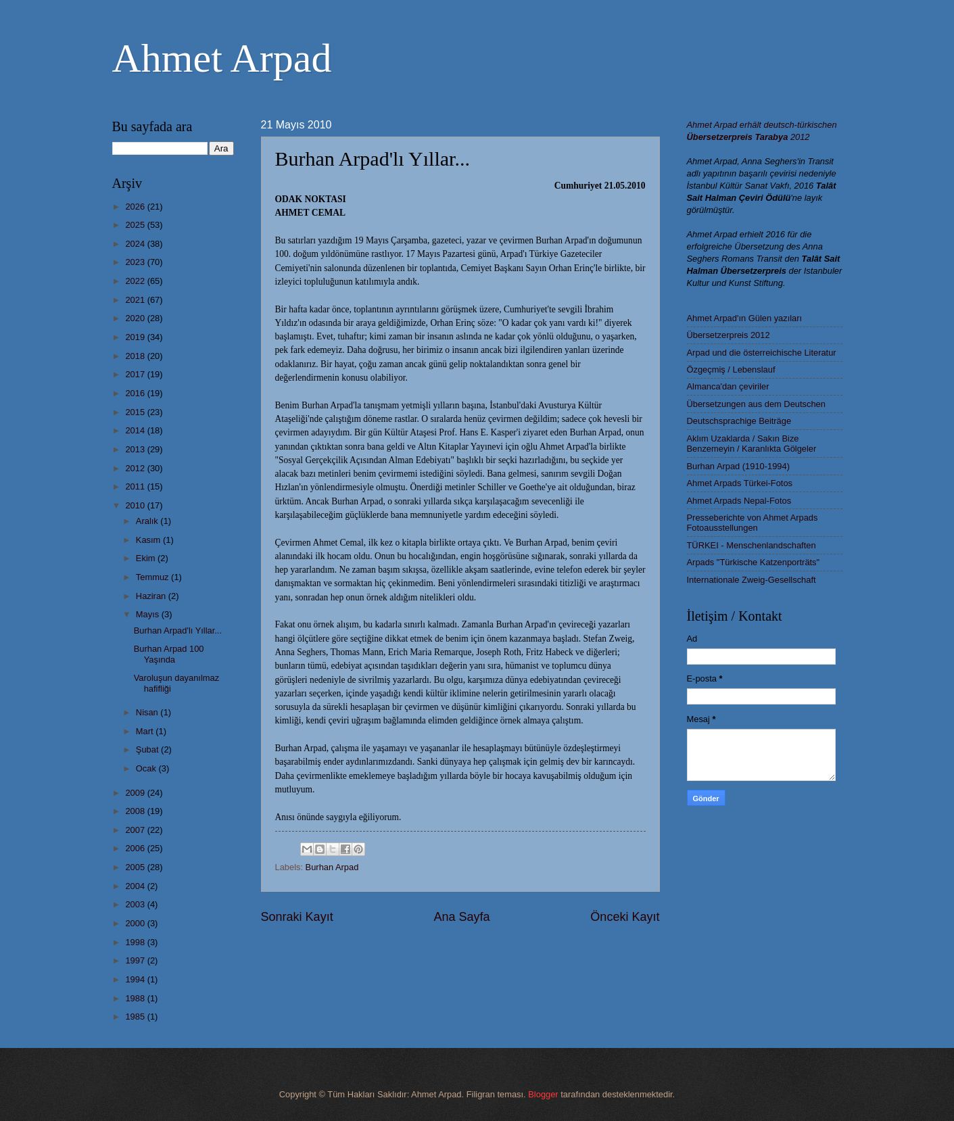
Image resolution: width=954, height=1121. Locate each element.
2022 (136, 281)
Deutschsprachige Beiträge (739, 421)
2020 (136, 318)
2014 (136, 430)
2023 (136, 262)
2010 (136, 505)
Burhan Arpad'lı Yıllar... (178, 630)
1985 (136, 1016)
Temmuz (153, 577)
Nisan (148, 712)
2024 (136, 244)
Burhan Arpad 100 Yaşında (169, 654)
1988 (136, 998)
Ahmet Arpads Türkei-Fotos (739, 483)
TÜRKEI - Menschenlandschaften (751, 545)
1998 (136, 942)
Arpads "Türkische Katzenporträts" (753, 562)
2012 (136, 468)
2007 (136, 830)
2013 (136, 449)
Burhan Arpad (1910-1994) (738, 466)
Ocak (147, 768)
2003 (136, 904)
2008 (136, 811)
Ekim (147, 558)
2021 (136, 300)
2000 (136, 923)
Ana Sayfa (461, 917)
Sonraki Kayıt (297, 917)
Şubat (148, 749)
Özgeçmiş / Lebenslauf (731, 369)
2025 (136, 225)
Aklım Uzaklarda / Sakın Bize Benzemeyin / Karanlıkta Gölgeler (752, 443)
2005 (136, 867)
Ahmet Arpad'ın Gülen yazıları (745, 318)
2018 (136, 356)
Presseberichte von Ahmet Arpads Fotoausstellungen (752, 522)
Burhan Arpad (332, 867)
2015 (136, 412)
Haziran (152, 596)
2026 (136, 206)
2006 (136, 848)
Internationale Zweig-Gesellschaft (751, 580)
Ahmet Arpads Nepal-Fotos (739, 501)
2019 (136, 337)
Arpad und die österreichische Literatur (761, 353)
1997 (136, 960)
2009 (136, 793)
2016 (136, 393)
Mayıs (149, 614)
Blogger (543, 1094)
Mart (146, 731)
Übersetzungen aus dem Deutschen (756, 404)
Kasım (149, 540)
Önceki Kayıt (624, 917)
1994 (136, 979)
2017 (136, 374)
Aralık (148, 521)
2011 (136, 486)
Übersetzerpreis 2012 (728, 335)
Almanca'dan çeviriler (728, 386)
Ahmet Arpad (222, 58)
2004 (136, 886)
